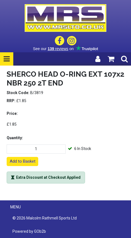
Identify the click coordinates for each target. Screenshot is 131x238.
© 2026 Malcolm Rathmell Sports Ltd (44, 218)
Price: (12, 113)
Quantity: (15, 138)
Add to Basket (22, 161)
